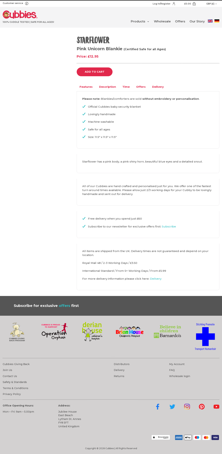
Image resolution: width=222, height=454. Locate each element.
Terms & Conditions (15, 388)
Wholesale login (179, 376)
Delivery (155, 278)
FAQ (172, 370)
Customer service (13, 3)
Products (138, 21)
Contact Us (10, 376)
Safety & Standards (15, 382)
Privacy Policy (12, 394)
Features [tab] (86, 86)
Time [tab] (126, 86)
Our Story (197, 21)
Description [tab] (107, 86)
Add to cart (94, 71)
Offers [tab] (141, 86)
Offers (180, 21)
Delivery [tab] (158, 86)
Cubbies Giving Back (16, 364)
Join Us (7, 370)
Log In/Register (162, 3)
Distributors (122, 364)
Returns (119, 376)
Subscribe (169, 226)
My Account (177, 364)
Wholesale (162, 21)
